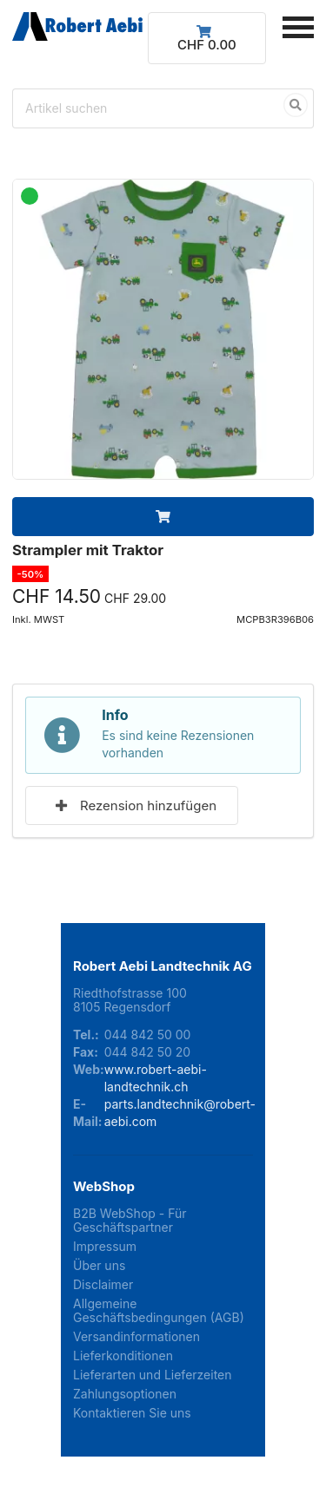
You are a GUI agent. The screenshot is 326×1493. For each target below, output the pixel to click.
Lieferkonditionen (123, 1355)
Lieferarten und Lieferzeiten (152, 1374)
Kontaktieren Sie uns (132, 1412)
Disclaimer (103, 1284)
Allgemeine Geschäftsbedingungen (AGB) (158, 1310)
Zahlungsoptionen (124, 1393)
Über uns (99, 1265)
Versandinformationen (136, 1336)
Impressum (104, 1246)
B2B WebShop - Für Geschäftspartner (130, 1220)
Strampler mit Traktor (87, 550)
